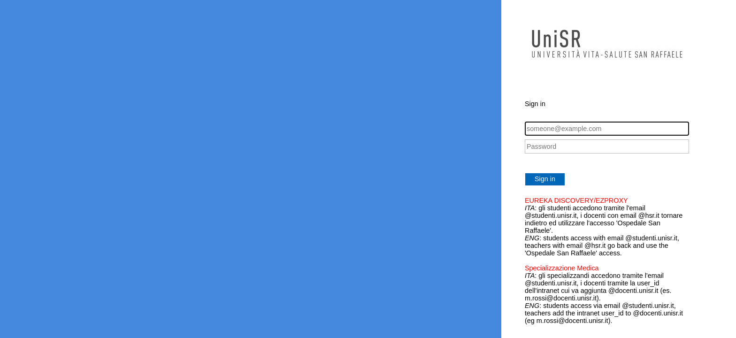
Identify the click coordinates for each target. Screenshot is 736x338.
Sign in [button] (545, 179)
